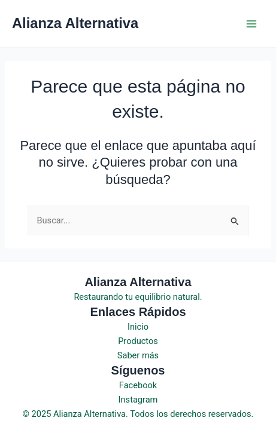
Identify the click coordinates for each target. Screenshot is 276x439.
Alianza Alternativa (75, 23)
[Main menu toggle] (251, 23)
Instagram (138, 399)
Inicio (138, 326)
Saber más (138, 355)
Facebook (138, 385)
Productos (138, 341)
